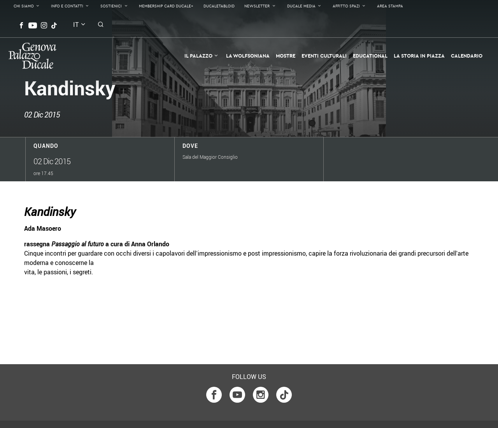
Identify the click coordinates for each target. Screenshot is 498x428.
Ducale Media (301, 6)
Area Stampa (390, 6)
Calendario (466, 56)
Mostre (285, 56)
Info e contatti (67, 6)
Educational (370, 56)
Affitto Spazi (346, 6)
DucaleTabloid (219, 6)
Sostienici (111, 6)
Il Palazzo (198, 56)
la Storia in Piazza (419, 56)
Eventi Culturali (324, 56)
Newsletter (257, 6)
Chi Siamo (24, 6)
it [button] (76, 24)
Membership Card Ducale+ (166, 6)
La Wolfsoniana (248, 56)
